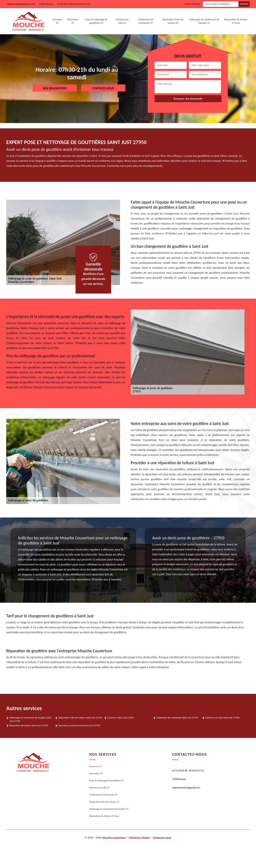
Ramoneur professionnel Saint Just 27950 (79, 725)
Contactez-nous (162, 837)
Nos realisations (55, 88)
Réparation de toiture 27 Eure (235, 21)
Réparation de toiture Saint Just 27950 (28, 725)
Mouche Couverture (114, 837)
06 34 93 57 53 (82, 4)
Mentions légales (139, 837)
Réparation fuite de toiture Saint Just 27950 (80, 717)
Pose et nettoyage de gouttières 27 (96, 21)
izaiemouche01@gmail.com (21, 4)
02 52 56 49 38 (64, 4)
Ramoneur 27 (72, 21)
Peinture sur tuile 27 (122, 21)
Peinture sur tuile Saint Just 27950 (222, 717)
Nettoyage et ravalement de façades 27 (204, 21)
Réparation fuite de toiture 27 (172, 21)
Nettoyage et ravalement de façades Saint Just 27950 (30, 719)
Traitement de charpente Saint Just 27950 (177, 717)
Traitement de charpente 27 (145, 21)
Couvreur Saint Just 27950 (120, 717)
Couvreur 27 (57, 21)
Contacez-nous (103, 88)
